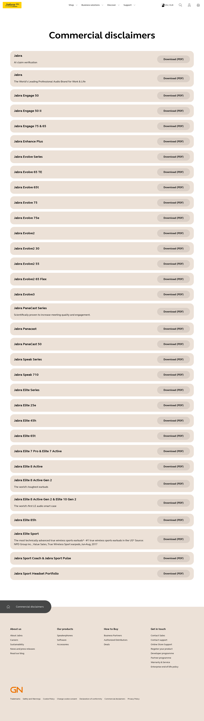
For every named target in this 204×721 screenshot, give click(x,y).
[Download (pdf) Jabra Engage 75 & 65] (173, 126)
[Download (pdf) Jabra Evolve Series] (173, 157)
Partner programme (161, 657)
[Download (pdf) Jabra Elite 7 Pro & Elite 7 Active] (173, 451)
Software (61, 640)
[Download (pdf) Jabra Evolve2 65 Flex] (173, 279)
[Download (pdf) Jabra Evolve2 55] (173, 264)
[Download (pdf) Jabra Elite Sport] (173, 539)
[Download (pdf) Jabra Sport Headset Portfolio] (173, 573)
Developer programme (162, 653)
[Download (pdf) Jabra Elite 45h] (173, 420)
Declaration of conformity (91, 699)
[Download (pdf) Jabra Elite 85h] (173, 520)
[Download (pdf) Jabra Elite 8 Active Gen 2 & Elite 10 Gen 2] (173, 503)
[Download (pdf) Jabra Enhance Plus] (173, 141)
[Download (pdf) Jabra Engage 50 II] (173, 111)
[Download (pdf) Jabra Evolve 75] (173, 203)
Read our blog (17, 653)
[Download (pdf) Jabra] (173, 59)
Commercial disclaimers (115, 699)
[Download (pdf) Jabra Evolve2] (173, 233)
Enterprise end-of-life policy (164, 666)
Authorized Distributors (115, 640)
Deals (107, 644)
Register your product (162, 649)
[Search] (180, 5)
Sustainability (17, 644)
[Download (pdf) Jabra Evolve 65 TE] (173, 172)
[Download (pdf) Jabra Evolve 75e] (173, 218)
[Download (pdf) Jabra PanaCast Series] (173, 311)
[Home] (8, 607)
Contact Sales (158, 635)
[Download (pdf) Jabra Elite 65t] (173, 436)
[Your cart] (198, 5)
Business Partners (113, 635)
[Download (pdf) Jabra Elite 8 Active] (173, 466)
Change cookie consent (67, 699)
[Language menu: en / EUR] (167, 5)
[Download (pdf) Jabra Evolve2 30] (173, 248)
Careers (14, 640)
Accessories (63, 644)
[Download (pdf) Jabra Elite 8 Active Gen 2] (173, 484)
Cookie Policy (49, 699)
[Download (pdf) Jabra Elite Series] (173, 390)
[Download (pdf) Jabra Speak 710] (173, 375)
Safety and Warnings (31, 699)
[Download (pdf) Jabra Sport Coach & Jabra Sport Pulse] (173, 558)
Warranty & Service (160, 662)
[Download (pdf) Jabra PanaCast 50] (173, 344)
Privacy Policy (133, 699)
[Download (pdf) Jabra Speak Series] (173, 359)
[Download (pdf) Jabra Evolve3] (173, 294)
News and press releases (22, 649)
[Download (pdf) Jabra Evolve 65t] (173, 187)
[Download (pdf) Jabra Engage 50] (173, 95)
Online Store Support (161, 644)
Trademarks (15, 699)
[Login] (189, 5)
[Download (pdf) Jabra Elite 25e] (173, 405)
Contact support (159, 640)
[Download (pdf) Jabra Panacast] (173, 329)
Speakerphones (65, 635)
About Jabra (16, 635)
